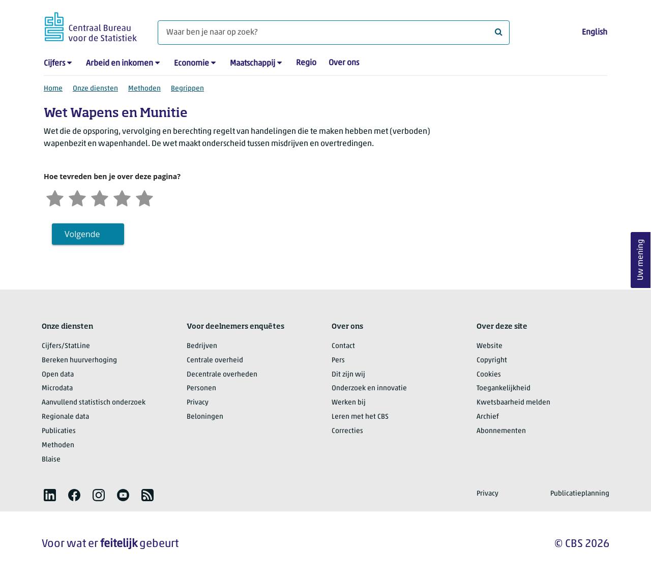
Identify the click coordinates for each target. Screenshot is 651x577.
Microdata (57, 388)
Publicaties (59, 431)
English (594, 32)
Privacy (198, 402)
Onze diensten (95, 88)
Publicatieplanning (579, 494)
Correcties (347, 431)
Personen (201, 388)
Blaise (51, 459)
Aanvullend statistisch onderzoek (93, 402)
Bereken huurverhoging (79, 360)
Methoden (144, 88)
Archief (488, 417)
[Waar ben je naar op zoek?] (334, 32)
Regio (306, 63)
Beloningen (205, 417)
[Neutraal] (99, 197)
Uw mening (641, 260)
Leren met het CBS (360, 417)
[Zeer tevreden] (144, 197)
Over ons (344, 63)
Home (53, 88)
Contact (343, 346)
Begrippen (187, 88)
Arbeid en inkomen (119, 64)
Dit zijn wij (348, 374)
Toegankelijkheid (503, 388)
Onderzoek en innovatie (369, 388)
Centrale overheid (215, 360)
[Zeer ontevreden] (55, 197)
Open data (58, 374)
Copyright (492, 360)
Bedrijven (202, 346)
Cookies (489, 374)
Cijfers (54, 64)
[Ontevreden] (77, 197)
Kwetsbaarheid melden (513, 402)
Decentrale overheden (222, 374)
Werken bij (349, 402)
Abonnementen (501, 431)
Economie (191, 64)
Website (489, 346)
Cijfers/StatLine (66, 346)
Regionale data (65, 417)
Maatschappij (252, 64)
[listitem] (50, 495)
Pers (338, 360)
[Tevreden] (122, 197)
